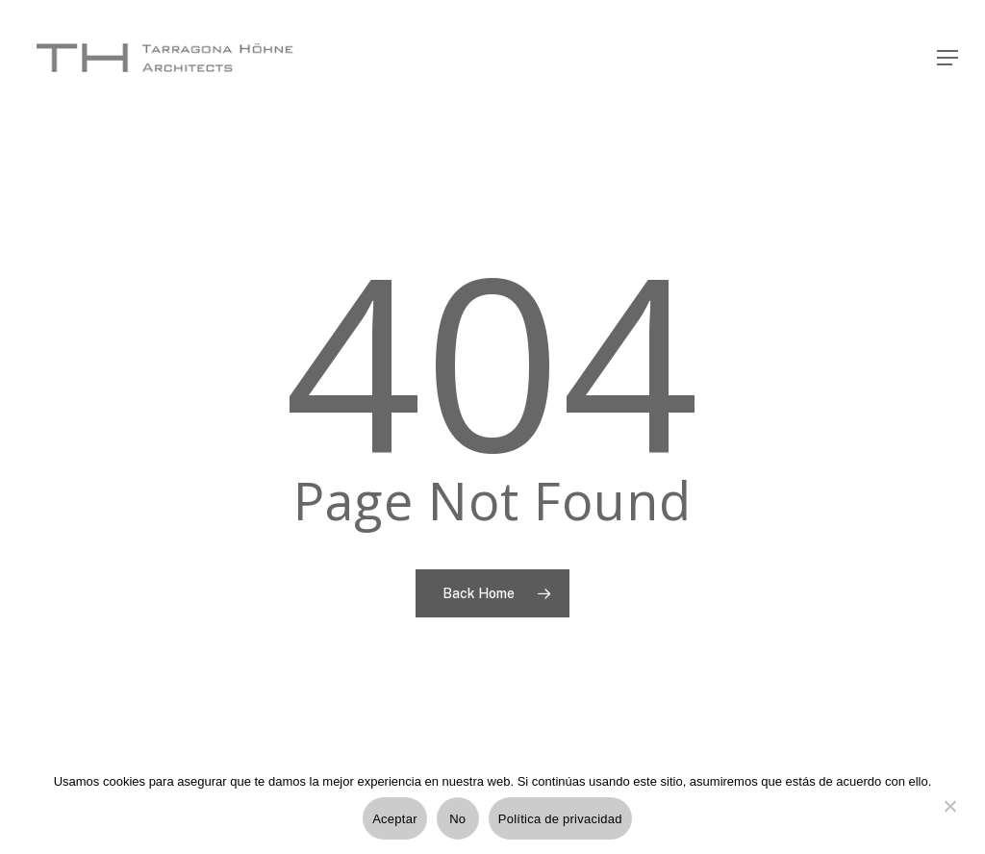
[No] (949, 817)
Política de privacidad (560, 819)
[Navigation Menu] (947, 57)
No (457, 819)
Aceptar (394, 819)
